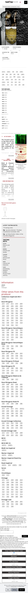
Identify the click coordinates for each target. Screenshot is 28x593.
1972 (21, 358)
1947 (8, 82)
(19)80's (22, 74)
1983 (14, 74)
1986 (7, 74)
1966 (23, 77)
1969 (12, 318)
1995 (13, 71)
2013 (7, 303)
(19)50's (3, 82)
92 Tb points (7, 136)
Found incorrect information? (11, 133)
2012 (12, 303)
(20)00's (8, 71)
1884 (23, 84)
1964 (21, 318)
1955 (16, 79)
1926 (12, 325)
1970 (7, 318)
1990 (21, 311)
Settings (14, 589)
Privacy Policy (21, 586)
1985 (10, 74)
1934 (12, 82)
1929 (3, 325)
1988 (3, 74)
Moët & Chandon (14, 37)
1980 (21, 313)
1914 (8, 84)
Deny (8, 589)
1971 (14, 77)
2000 (12, 308)
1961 (3, 79)
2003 (3, 308)
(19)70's (18, 77)
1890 (19, 84)
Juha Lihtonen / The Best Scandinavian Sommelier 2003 (12, 231)
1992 (17, 71)
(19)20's (3, 84)
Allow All (22, 589)
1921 (19, 82)
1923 (3, 494)
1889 (16, 496)
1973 (10, 77)
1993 (12, 311)
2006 (12, 306)
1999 (16, 308)
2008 (3, 306)
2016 (3, 408)
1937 (12, 492)
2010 (5, 123)
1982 (18, 74)
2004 (21, 306)
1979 (3, 315)
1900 (16, 84)
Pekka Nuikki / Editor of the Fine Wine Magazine (13, 235)
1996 (3, 311)
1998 (21, 308)
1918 (12, 494)
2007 (7, 306)
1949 (7, 323)
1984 (16, 391)
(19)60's (7, 79)
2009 (21, 303)
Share (25, 536)
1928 (16, 82)
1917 (16, 494)
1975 (7, 77)
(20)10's (3, 71)
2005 (16, 306)
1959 (12, 79)
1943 (16, 323)
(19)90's (21, 71)
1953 (19, 79)
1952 (23, 79)
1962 (3, 320)
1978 (7, 315)
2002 (7, 308)
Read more (11, 155)
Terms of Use (13, 586)
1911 (12, 84)
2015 (3, 303)
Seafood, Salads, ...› (5, 59)
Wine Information (8, 181)
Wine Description (7, 159)
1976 (3, 77)
